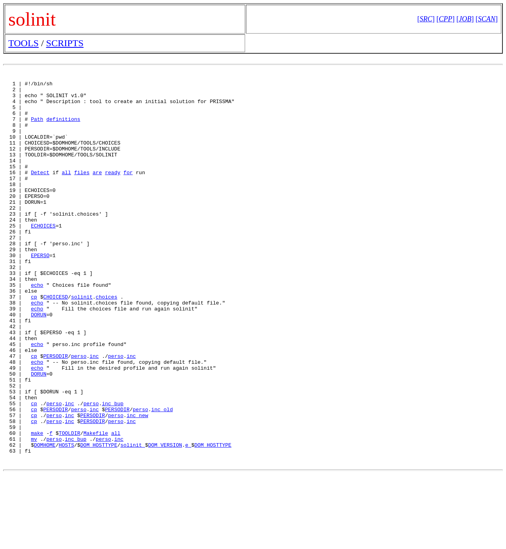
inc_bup (113, 468)
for (127, 191)
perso (79, 411)
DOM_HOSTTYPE (98, 518)
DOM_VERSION (165, 518)
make (37, 504)
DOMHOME (45, 518)
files (81, 191)
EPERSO (40, 290)
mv (34, 511)
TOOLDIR (69, 504)
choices (106, 340)
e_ (188, 518)
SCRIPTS (65, 43)
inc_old (162, 475)
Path (37, 127)
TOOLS (23, 43)
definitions (63, 127)
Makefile (95, 504)
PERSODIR (55, 411)
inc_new (137, 482)
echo (37, 326)
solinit (82, 340)
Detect (40, 191)
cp (34, 340)
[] (425, 19)
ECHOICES (43, 255)
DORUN (38, 361)
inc (93, 411)
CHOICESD (55, 340)
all (66, 191)
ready (112, 191)
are (97, 191)
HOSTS (66, 518)
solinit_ (132, 518)
